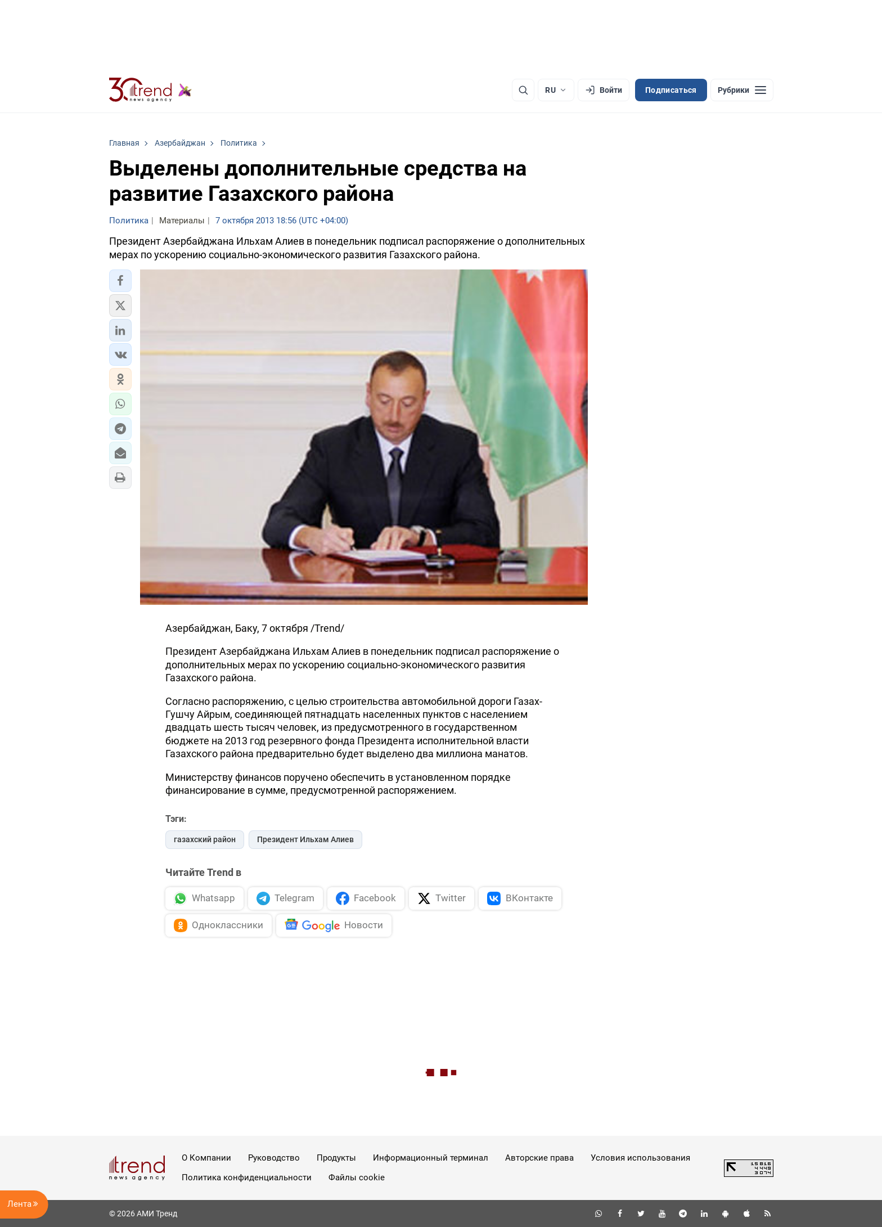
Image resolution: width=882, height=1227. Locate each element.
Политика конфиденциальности (247, 1177)
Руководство (274, 1158)
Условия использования (640, 1158)
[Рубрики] (741, 90)
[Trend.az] (150, 90)
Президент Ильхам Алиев (305, 839)
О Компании (206, 1158)
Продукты (336, 1158)
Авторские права (539, 1158)
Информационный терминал (430, 1158)
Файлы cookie (356, 1177)
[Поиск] (523, 90)
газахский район (205, 839)
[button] (120, 280)
